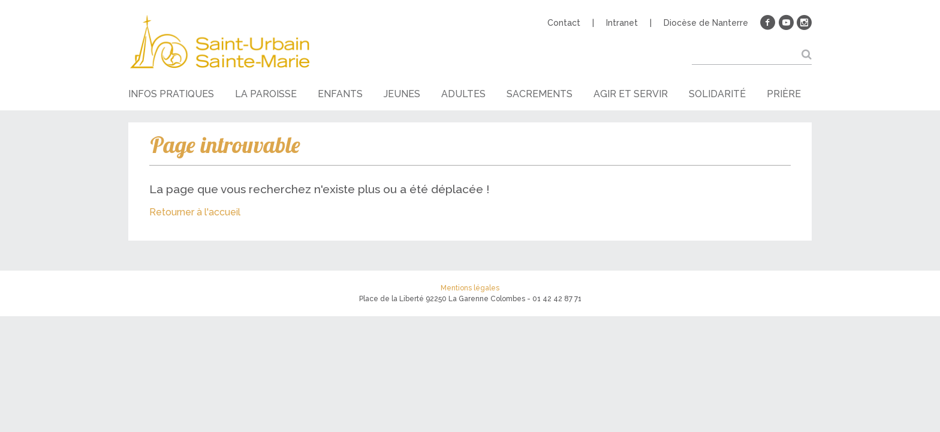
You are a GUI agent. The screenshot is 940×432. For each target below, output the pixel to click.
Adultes (463, 94)
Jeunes (402, 94)
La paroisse (266, 94)
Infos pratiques (171, 94)
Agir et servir (630, 94)
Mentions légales (470, 288)
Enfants (340, 94)
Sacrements (540, 94)
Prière (784, 94)
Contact (563, 23)
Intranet (622, 23)
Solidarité (717, 94)
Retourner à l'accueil (194, 212)
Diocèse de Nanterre (706, 23)
